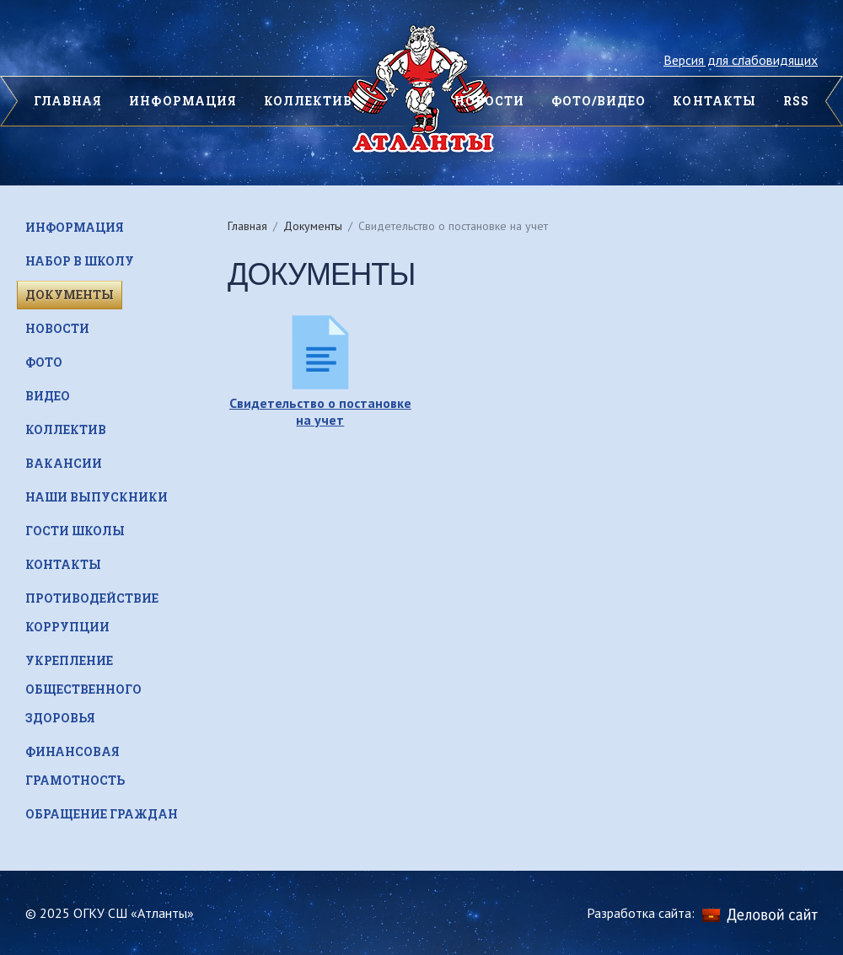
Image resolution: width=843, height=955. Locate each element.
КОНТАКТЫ (714, 101)
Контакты (63, 564)
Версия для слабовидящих (740, 59)
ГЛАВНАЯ (68, 101)
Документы (312, 225)
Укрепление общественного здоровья (83, 689)
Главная (247, 225)
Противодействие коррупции (91, 612)
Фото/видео (599, 101)
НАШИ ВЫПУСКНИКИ (96, 497)
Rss (796, 101)
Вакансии (63, 463)
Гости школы (75, 531)
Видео (47, 396)
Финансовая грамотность (75, 765)
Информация (183, 101)
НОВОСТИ (489, 101)
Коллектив (308, 101)
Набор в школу (79, 261)
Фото (43, 362)
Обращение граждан (101, 814)
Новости (57, 328)
